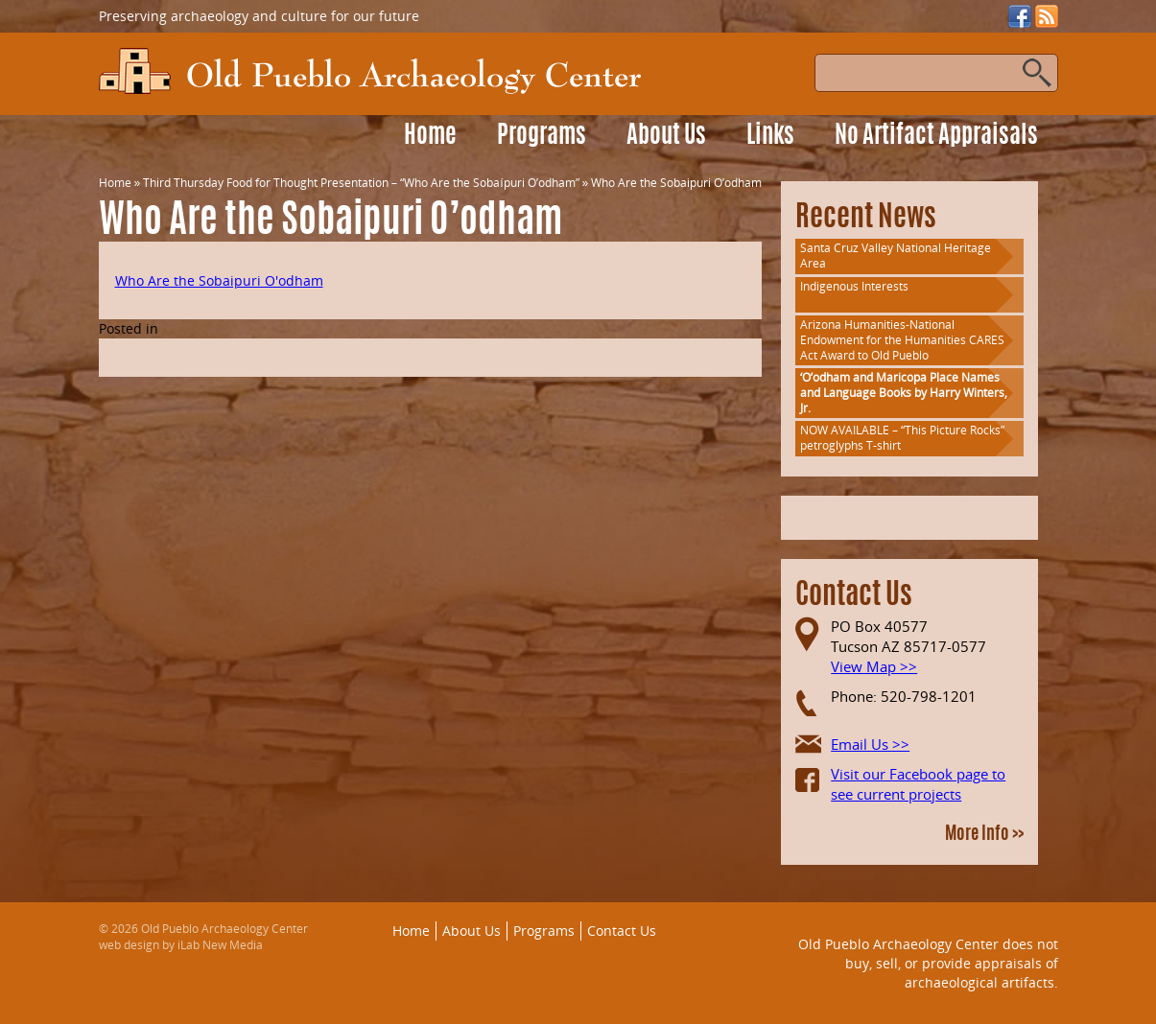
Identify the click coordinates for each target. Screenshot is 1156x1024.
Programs (541, 137)
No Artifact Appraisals (936, 137)
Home (430, 137)
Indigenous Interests (854, 286)
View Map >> (874, 666)
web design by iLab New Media (181, 945)
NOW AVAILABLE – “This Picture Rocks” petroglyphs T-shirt (902, 438)
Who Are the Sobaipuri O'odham (219, 280)
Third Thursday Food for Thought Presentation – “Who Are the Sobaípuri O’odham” (360, 183)
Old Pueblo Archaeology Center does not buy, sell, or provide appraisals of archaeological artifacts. (928, 962)
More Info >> (984, 835)
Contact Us (621, 930)
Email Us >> (870, 744)
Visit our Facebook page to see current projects (918, 783)
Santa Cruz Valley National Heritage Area (895, 255)
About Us (666, 137)
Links (770, 137)
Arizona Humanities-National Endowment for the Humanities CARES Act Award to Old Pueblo (902, 339)
